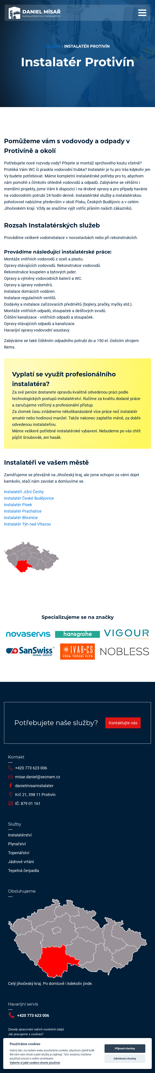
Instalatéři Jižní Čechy (24, 491)
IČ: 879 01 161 (28, 803)
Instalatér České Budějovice (29, 498)
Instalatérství (20, 835)
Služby (53, 46)
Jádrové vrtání (21, 861)
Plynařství (17, 843)
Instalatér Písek (18, 504)
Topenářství (18, 852)
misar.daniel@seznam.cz (37, 776)
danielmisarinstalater (34, 785)
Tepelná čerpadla (23, 870)
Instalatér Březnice (21, 517)
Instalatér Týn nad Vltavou (27, 524)
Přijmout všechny (125, 1048)
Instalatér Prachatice (23, 511)
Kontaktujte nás (123, 722)
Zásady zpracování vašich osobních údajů (36, 1029)
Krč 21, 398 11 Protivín (35, 794)
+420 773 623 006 (31, 768)
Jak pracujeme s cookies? (25, 1034)
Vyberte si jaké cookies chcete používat (35, 1062)
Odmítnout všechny (125, 1058)
